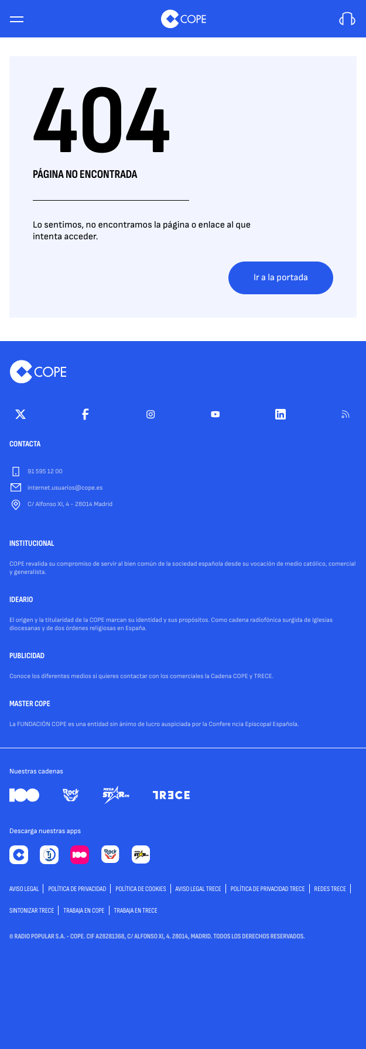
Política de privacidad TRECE (268, 889)
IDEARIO (21, 600)
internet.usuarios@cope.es (65, 488)
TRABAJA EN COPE (83, 910)
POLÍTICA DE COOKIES (140, 889)
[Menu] (16, 19)
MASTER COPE (29, 704)
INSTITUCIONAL (31, 544)
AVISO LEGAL (24, 889)
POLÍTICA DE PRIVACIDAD (77, 889)
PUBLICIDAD (27, 656)
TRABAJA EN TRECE (136, 910)
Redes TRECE (330, 889)
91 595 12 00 (45, 472)
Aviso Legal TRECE (198, 889)
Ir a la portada (281, 277)
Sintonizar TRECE (31, 910)
